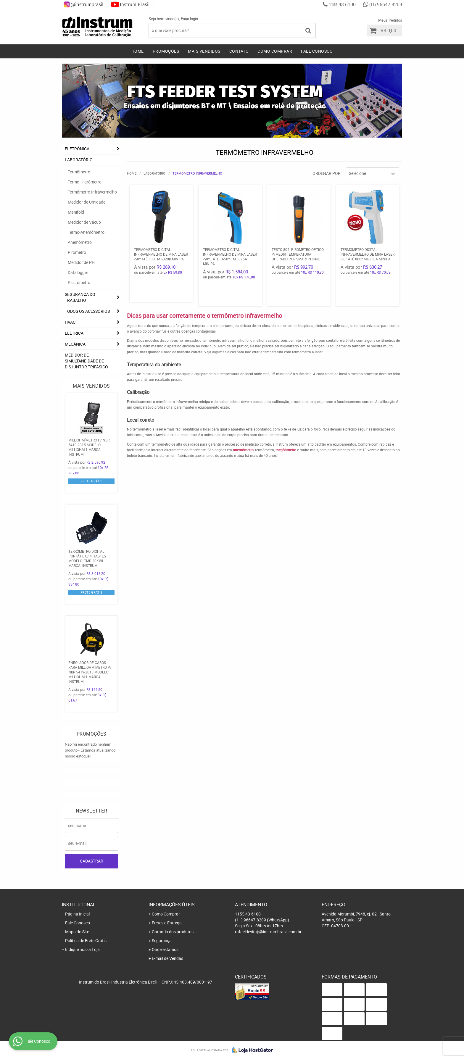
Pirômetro (77, 252)
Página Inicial (77, 914)
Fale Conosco (317, 51)
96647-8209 (385, 4)
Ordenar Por (326, 173)
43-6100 (342, 4)
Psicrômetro (79, 282)
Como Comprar (274, 51)
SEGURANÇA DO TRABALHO (80, 297)
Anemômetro (80, 242)
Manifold (76, 212)
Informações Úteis (172, 904)
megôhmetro (286, 449)
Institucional (79, 904)
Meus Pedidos (390, 20)
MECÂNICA (75, 344)
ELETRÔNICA (77, 148)
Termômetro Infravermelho (92, 192)
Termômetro (79, 172)
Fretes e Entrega (167, 923)
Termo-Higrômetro (85, 182)
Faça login (189, 18)
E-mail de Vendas (167, 958)
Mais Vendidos (204, 51)
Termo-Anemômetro (86, 232)
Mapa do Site (77, 931)
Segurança (162, 940)
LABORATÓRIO (79, 159)
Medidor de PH (81, 262)
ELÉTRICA (74, 333)
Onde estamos (165, 949)
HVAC (70, 322)
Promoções (166, 51)
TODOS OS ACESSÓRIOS (87, 311)
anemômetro (243, 449)
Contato (239, 51)
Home (137, 51)
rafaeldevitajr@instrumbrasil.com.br (268, 931)
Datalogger (78, 272)
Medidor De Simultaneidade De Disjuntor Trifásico (86, 361)
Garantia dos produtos (173, 931)
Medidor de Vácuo (84, 222)
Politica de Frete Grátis (86, 940)
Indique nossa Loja (82, 949)
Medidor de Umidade (86, 202)
